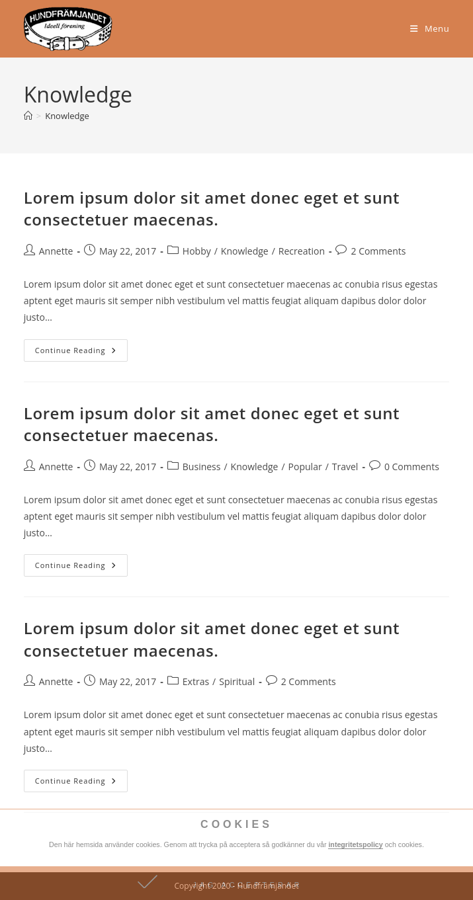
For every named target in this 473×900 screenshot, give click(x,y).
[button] (236, 883)
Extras (196, 681)
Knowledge (67, 116)
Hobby (197, 251)
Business (202, 466)
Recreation (302, 251)
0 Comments (411, 466)
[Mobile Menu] (429, 28)
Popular (305, 466)
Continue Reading (81, 347)
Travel (345, 466)
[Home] (28, 116)
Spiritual (237, 681)
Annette (56, 251)
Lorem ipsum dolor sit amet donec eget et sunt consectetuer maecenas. (212, 208)
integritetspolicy (355, 844)
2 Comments (378, 251)
